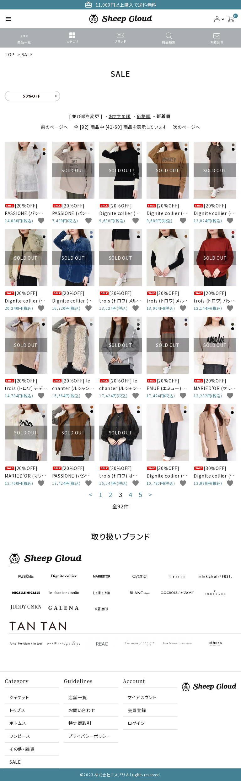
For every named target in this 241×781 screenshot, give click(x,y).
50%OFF (31, 96)
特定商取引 (80, 723)
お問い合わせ (81, 710)
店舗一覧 (77, 697)
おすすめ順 (120, 116)
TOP (9, 54)
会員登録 (137, 710)
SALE (27, 54)
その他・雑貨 (21, 749)
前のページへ (54, 127)
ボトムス (17, 723)
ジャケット (19, 697)
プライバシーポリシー (89, 736)
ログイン (136, 723)
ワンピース (19, 736)
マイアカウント (142, 697)
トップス (17, 710)
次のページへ (186, 127)
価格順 (144, 116)
